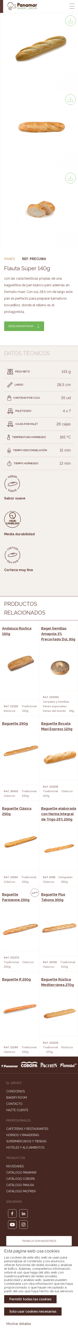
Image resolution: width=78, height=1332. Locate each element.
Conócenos (15, 1091)
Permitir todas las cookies (30, 1299)
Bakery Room (16, 1097)
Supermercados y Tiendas (26, 1141)
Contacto (14, 1103)
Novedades (15, 1166)
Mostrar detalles (18, 1324)
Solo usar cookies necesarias (32, 1311)
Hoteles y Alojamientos (25, 1147)
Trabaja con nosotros (39, 1240)
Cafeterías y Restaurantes (27, 1128)
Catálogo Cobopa (20, 1178)
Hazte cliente (17, 1110)
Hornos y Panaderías (22, 1135)
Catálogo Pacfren (21, 1191)
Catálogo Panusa (20, 1185)
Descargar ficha (21, 326)
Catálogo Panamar (21, 1172)
